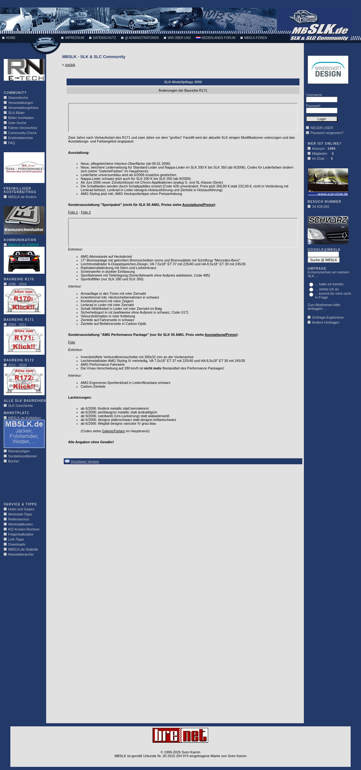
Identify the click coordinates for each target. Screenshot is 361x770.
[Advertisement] (22, 485)
